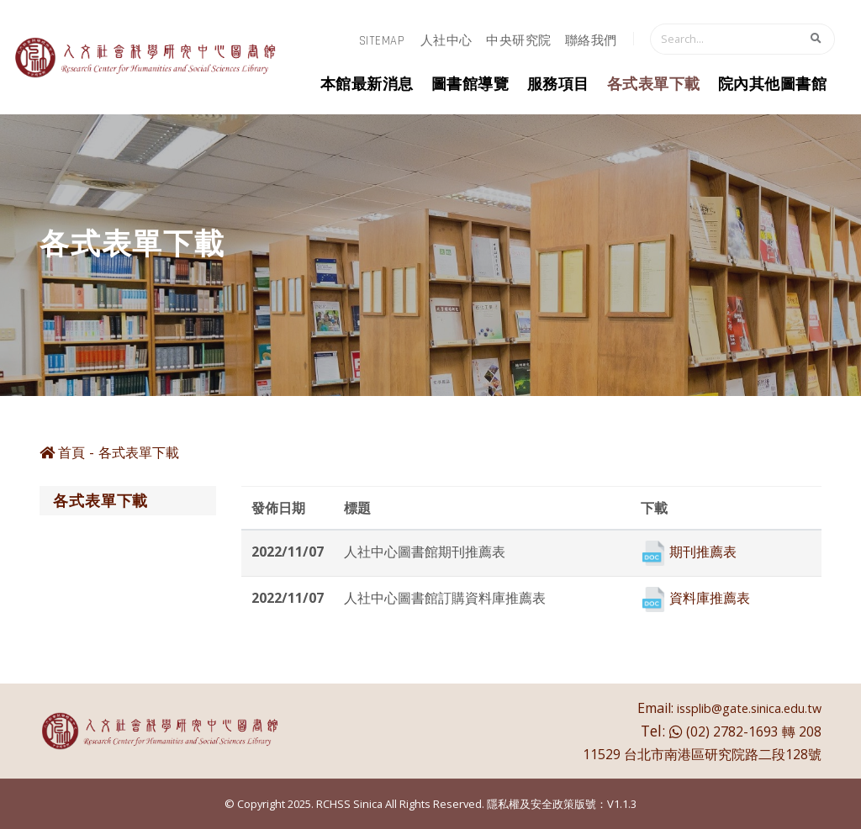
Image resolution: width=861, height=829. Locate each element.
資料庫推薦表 (709, 598)
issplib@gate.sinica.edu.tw (749, 708)
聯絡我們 (591, 41)
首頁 (62, 452)
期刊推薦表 (703, 551)
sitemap (382, 41)
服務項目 (558, 84)
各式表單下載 (653, 84)
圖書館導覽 (470, 84)
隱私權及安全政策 (530, 803)
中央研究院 (519, 41)
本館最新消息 (367, 84)
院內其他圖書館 (772, 84)
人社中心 (446, 41)
